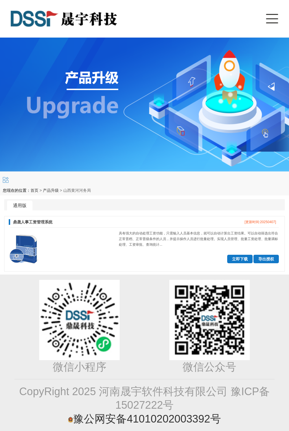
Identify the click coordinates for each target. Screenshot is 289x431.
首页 (34, 190)
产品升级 (51, 190)
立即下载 (240, 259)
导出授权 (266, 259)
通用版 (20, 205)
